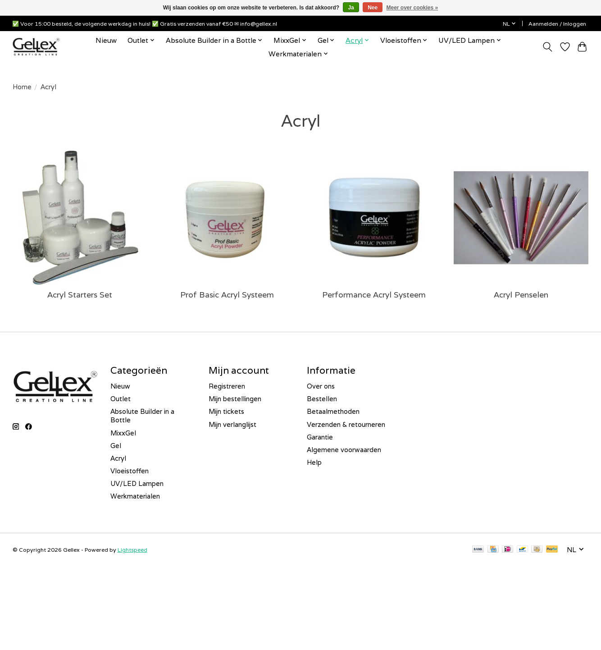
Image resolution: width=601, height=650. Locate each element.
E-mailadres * (36, 586)
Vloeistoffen (129, 471)
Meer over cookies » (412, 8)
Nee (373, 8)
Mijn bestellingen (235, 398)
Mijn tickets (226, 411)
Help (314, 462)
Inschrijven (74, 623)
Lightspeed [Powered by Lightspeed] (132, 549)
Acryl (118, 458)
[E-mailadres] (74, 600)
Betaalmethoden (333, 411)
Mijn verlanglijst (232, 424)
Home (22, 86)
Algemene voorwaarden (344, 449)
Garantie (320, 437)
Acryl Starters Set (79, 294)
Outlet (120, 398)
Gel (115, 445)
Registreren (227, 386)
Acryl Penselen (521, 294)
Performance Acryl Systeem (374, 294)
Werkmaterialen (135, 496)
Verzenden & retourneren (346, 424)
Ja (351, 8)
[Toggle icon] (547, 47)
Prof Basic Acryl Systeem (227, 294)
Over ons (321, 386)
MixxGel (123, 433)
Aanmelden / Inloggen (557, 23)
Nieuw (106, 40)
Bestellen (322, 398)
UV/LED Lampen (137, 483)
